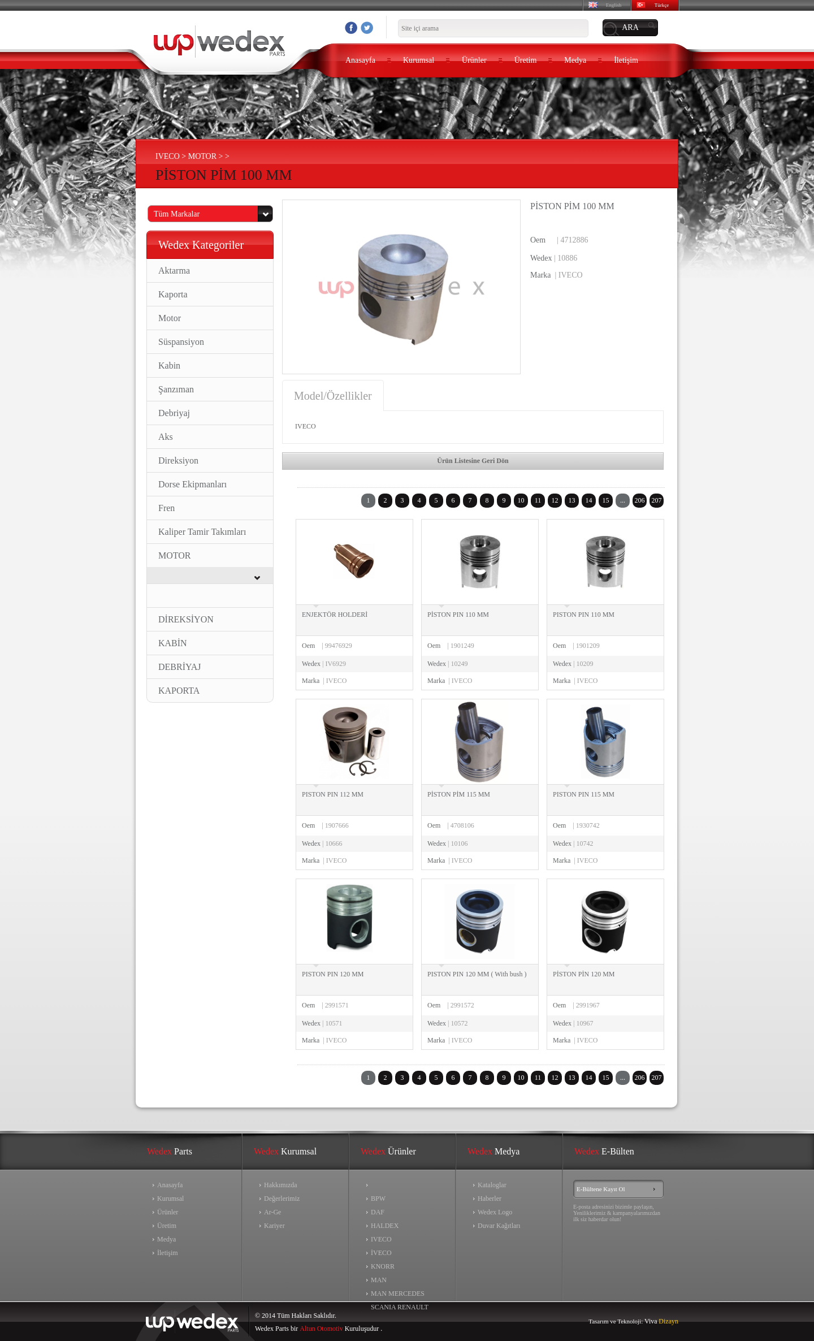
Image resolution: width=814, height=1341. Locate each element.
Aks (165, 437)
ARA (630, 27)
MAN (379, 1280)
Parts (169, 1151)
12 (555, 500)
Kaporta (173, 294)
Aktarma (174, 270)
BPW (378, 1198)
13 (572, 500)
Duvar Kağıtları (499, 1226)
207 (657, 500)
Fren (166, 508)
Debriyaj (174, 413)
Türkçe (662, 5)
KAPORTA (179, 690)
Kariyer (274, 1226)
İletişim (626, 60)
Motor (169, 318)
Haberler (489, 1198)
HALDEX (385, 1226)
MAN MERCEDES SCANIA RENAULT (399, 1295)
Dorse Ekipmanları (192, 484)
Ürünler (474, 60)
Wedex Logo (495, 1212)
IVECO (381, 1239)
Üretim (525, 60)
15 (606, 500)
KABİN (172, 643)
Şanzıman (176, 389)
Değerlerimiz (282, 1198)
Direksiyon (178, 460)
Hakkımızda (280, 1185)
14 (589, 500)
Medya (575, 60)
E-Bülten (604, 1151)
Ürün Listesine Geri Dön (472, 461)
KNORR (383, 1266)
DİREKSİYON (186, 619)
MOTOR (174, 555)
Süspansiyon (181, 342)
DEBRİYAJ (179, 667)
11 (538, 500)
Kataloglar (492, 1185)
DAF (377, 1212)
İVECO (381, 1253)
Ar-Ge (272, 1212)
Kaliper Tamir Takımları (202, 532)
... (622, 500)
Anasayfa (360, 60)
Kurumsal (418, 60)
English (614, 5)
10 (521, 500)
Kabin (169, 365)
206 (640, 500)
